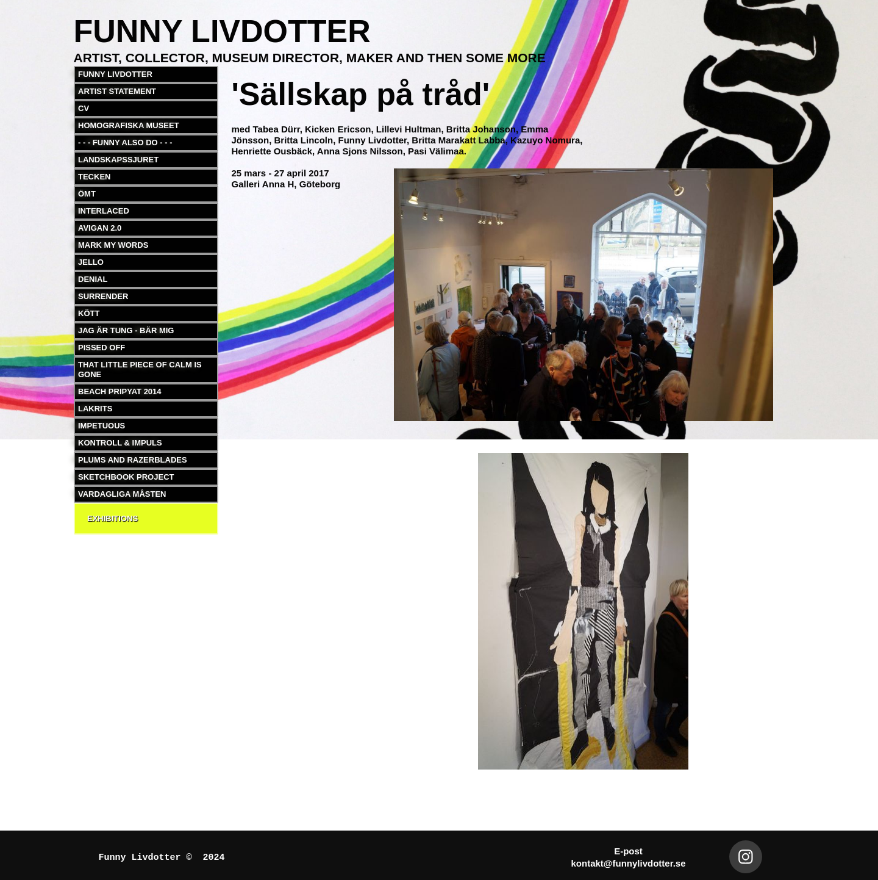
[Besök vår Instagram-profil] (745, 856)
